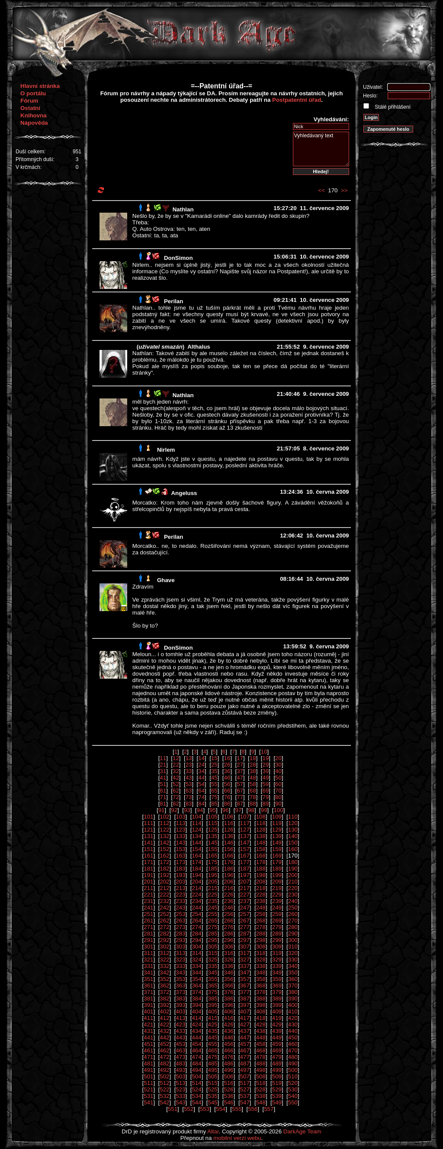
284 (196, 933)
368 (261, 985)
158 (261, 849)
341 (148, 972)
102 (164, 816)
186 (229, 868)
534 (196, 1096)
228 (261, 894)
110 (293, 816)
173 (180, 862)
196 (229, 875)
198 (261, 875)
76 (227, 797)
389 (277, 998)
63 (189, 790)
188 (261, 868)
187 (245, 868)
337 (245, 966)
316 (229, 953)
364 (196, 985)
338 (261, 966)
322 (164, 959)
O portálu (33, 93)
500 (293, 1070)
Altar (213, 1131)
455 (212, 1044)
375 (212, 992)
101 (148, 816)
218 (261, 888)
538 (261, 1096)
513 (180, 1083)
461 (148, 1050)
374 (196, 992)
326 (229, 959)
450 (293, 1037)
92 (174, 810)
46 (227, 777)
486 (229, 1063)
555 (236, 1109)
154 (196, 849)
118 (261, 823)
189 (277, 868)
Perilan (173, 301)
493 (180, 1070)
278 (261, 927)
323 (180, 959)
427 (245, 1024)
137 (245, 836)
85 (214, 803)
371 (148, 992)
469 (277, 1050)
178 (261, 862)
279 (277, 927)
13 (189, 758)
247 (245, 907)
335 (212, 966)
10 (264, 751)
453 (180, 1044)
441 (148, 1037)
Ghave (166, 580)
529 (277, 1089)
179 (277, 862)
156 (229, 849)
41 (163, 777)
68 (253, 790)
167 (245, 855)
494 (196, 1070)
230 (293, 894)
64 (201, 790)
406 (229, 1011)
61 (163, 790)
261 (148, 920)
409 (277, 1011)
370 (293, 985)
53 (189, 784)
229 (277, 894)
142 (164, 842)
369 (277, 985)
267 (245, 920)
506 (229, 1076)
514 (196, 1083)
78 (253, 797)
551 (172, 1109)
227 (245, 894)
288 (261, 933)
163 (180, 855)
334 (196, 966)
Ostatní (30, 108)
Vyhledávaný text (321, 149)
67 (240, 790)
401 (148, 1011)
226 (229, 894)
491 (148, 1070)
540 (293, 1096)
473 (180, 1057)
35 (214, 771)
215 (212, 888)
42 (176, 777)
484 (196, 1063)
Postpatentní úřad (296, 100)
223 (180, 894)
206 (229, 881)
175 (212, 862)
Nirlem (166, 450)
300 (293, 940)
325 (212, 959)
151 (148, 849)
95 (212, 810)
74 (201, 797)
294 (196, 940)
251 (148, 914)
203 (180, 881)
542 (164, 1102)
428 (261, 1024)
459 (277, 1044)
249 (277, 907)
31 (163, 771)
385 (212, 998)
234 (196, 901)
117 (245, 823)
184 (196, 868)
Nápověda (34, 123)
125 (212, 829)
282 (164, 933)
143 (180, 842)
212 (164, 888)
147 (245, 842)
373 (180, 992)
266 (229, 920)
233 (180, 901)
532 (164, 1096)
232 (164, 901)
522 (164, 1089)
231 (148, 901)
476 (229, 1057)
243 (180, 907)
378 (261, 992)
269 (277, 920)
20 (278, 758)
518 (261, 1083)
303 (180, 946)
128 (261, 829)
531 (148, 1096)
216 (229, 888)
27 (240, 764)
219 (277, 888)
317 (245, 953)
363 (180, 985)
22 (176, 764)
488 (261, 1063)
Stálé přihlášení (392, 107)
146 (229, 842)
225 (212, 894)
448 (261, 1037)
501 (148, 1076)
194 (196, 875)
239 (277, 901)
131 (148, 836)
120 (293, 823)
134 (196, 836)
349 (277, 972)
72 (176, 797)
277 (245, 927)
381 (148, 998)
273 (180, 927)
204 (196, 881)
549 (277, 1102)
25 (214, 764)
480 (293, 1057)
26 (227, 764)
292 (164, 940)
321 (148, 959)
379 (277, 992)
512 (164, 1083)
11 (163, 758)
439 (277, 1031)
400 (293, 1005)
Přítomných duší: (35, 159)
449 (277, 1037)
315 (212, 953)
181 (148, 868)
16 (227, 758)
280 (293, 927)
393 (180, 1005)
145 (212, 842)
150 (293, 842)
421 (148, 1024)
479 (277, 1057)
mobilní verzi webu (237, 1138)
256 (229, 914)
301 (148, 946)
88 (253, 803)
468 (261, 1050)
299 (277, 940)
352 (164, 979)
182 (164, 868)
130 (293, 829)
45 (214, 777)
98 (251, 810)
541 (148, 1102)
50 (278, 777)
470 (293, 1050)
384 (196, 998)
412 (164, 1018)
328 (261, 959)
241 (148, 907)
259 (277, 914)
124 (196, 829)
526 (229, 1089)
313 (180, 953)
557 (268, 1109)
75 (214, 797)
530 (293, 1089)
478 (261, 1057)
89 (265, 803)
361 (148, 985)
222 (164, 894)
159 (277, 849)
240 (293, 901)
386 (229, 998)
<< (321, 190)
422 (164, 1024)
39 (265, 771)
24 (201, 764)
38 (253, 771)
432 (164, 1031)
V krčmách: (29, 167)
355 (212, 979)
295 (212, 940)
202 (164, 881)
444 (196, 1037)
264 (196, 920)
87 (240, 803)
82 (176, 803)
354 (196, 979)
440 (293, 1031)
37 (240, 771)
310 (293, 946)
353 (180, 979)
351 (148, 979)
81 (163, 803)
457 (245, 1044)
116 (229, 823)
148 (261, 842)
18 (253, 758)
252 (164, 914)
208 (261, 881)
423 (180, 1024)
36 (227, 771)
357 (245, 979)
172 (164, 862)
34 (201, 771)
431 (148, 1031)
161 (148, 855)
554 (220, 1109)
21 (163, 764)
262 (164, 920)
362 (164, 985)
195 (212, 875)
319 (277, 953)
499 (277, 1070)
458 (261, 1044)
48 (253, 777)
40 (278, 771)
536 (229, 1096)
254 (196, 914)
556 (252, 1109)
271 (148, 927)
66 (227, 790)
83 (189, 803)
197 (245, 875)
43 (189, 777)
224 (196, 894)
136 (229, 836)
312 (164, 953)
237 (245, 901)
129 (277, 829)
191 (148, 875)
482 (164, 1063)
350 (293, 972)
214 (196, 888)
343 (180, 972)
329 (277, 959)
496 (229, 1070)
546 (229, 1102)
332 (164, 966)
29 (265, 764)
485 (212, 1063)
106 (229, 816)
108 (261, 816)
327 (245, 959)
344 (196, 972)
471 (148, 1057)
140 (293, 836)
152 (164, 849)
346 (229, 972)
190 (293, 868)
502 (164, 1076)
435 (212, 1031)
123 (180, 829)
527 (245, 1089)
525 (212, 1089)
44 (201, 777)
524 (196, 1089)
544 (196, 1102)
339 (277, 966)
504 (196, 1076)
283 (180, 933)
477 (245, 1057)
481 (148, 1063)
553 (204, 1109)
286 (229, 933)
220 (293, 888)
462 (164, 1050)
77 (240, 797)
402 (164, 1011)
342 (164, 972)
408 (261, 1011)
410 (293, 1011)
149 (277, 842)
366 (229, 985)
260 (293, 914)
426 (229, 1024)
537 (245, 1096)
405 (212, 1011)
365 (212, 985)
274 (196, 927)
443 (180, 1037)
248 (261, 907)
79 (265, 797)
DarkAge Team (302, 1131)
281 (148, 933)
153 (180, 849)
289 (277, 933)
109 (277, 816)
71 (163, 797)
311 (148, 953)
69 (265, 790)
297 (245, 940)
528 (261, 1089)
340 (293, 966)
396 (229, 1005)
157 (245, 849)
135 (212, 836)
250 (293, 907)
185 (212, 868)
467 (245, 1050)
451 (148, 1044)
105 (212, 816)
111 (148, 823)
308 (261, 946)
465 (212, 1050)
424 (196, 1024)
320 (293, 953)
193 (180, 875)
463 (180, 1050)
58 (253, 784)
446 (229, 1037)
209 (277, 881)
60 (278, 784)
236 (229, 901)
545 (212, 1102)
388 (261, 998)
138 (261, 836)
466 (229, 1050)
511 (148, 1083)
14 (201, 758)
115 (212, 823)
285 (212, 933)
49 (265, 777)
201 (148, 881)
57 (240, 784)
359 (277, 979)
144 (196, 842)
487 (245, 1063)
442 (164, 1037)
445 (212, 1037)
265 (212, 920)
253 (180, 914)
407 (245, 1011)
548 (261, 1102)
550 (293, 1102)
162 (164, 855)
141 (148, 842)
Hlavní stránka (40, 86)
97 (238, 810)
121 (148, 829)
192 (164, 875)
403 (180, 1011)
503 (180, 1076)
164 (196, 855)
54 (201, 784)
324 (196, 959)
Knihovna (33, 115)
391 (148, 1005)
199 (277, 875)
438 (261, 1031)
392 (164, 1005)
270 (293, 920)
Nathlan (183, 209)
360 (293, 979)
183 (180, 868)
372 (164, 992)
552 (188, 1109)
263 (180, 920)
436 (229, 1031)
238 (261, 901)
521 (148, 1089)
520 (293, 1083)
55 (214, 784)
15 (214, 758)
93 (187, 810)
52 (176, 784)
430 (293, 1024)
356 (229, 979)
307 (245, 946)
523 (180, 1089)
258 (261, 914)
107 (245, 816)
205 (212, 881)
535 (212, 1096)
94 (200, 810)
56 (227, 784)
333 (180, 966)
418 (261, 1018)
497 (245, 1070)
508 (261, 1076)
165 (212, 855)
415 (212, 1018)
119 (277, 823)
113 (180, 823)
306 (229, 946)
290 (293, 933)
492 (164, 1070)
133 (180, 836)
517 (245, 1083)
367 (245, 985)
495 (212, 1070)
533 (180, 1096)
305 (212, 946)
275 (212, 927)
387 (245, 998)
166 (229, 855)
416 (229, 1018)
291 (148, 940)
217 (245, 888)
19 (265, 758)
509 (277, 1076)
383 (180, 998)
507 (245, 1076)
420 (293, 1018)
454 (196, 1044)
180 (293, 862)
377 (245, 992)
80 (278, 797)
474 (196, 1057)
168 (261, 855)
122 (164, 829)
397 (245, 1005)
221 (148, 894)
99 (264, 810)
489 (277, 1063)
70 (278, 790)
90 (278, 803)
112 (164, 823)
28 (253, 764)
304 (196, 946)
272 (164, 927)
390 (293, 998)
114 (196, 823)
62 (176, 790)
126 (229, 829)
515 (212, 1083)
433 (180, 1031)
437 (245, 1031)
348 (261, 972)
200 (293, 875)
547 (245, 1102)
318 (261, 953)
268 (261, 920)
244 (196, 907)
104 (196, 816)
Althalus (198, 346)
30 (278, 764)
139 (277, 836)
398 (261, 1005)
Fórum (29, 100)
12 (176, 758)
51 (163, 784)
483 (180, 1063)
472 (164, 1057)
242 (164, 907)
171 (148, 862)
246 (229, 907)
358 (261, 979)
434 (196, 1031)
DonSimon (178, 258)
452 (164, 1044)
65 (214, 790)
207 (245, 881)
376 (229, 992)
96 (225, 810)
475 (212, 1057)
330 (293, 959)
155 (212, 849)
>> (344, 190)
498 (261, 1070)
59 (265, 784)
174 (196, 862)
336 (229, 966)
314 (196, 953)
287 (245, 933)
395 (212, 1005)
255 (212, 914)
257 (245, 914)
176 (229, 862)
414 (196, 1018)
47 (240, 777)
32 (176, 771)
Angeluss (184, 493)
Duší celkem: (30, 152)
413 (180, 1018)
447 (245, 1037)
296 (229, 940)
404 (196, 1011)
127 (245, 829)
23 (189, 764)
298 (261, 940)
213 (180, 888)
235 (212, 901)
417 (245, 1018)
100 (278, 810)
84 (201, 803)
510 (293, 1076)
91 (161, 810)
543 (180, 1102)
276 (229, 927)
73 (189, 797)
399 (277, 1005)
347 (245, 972)
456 (229, 1044)
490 (293, 1063)
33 (189, 771)
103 (180, 816)
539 (277, 1096)
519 (277, 1083)
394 (196, 1005)
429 (277, 1024)
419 (277, 1018)
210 (293, 881)
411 (148, 1018)
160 (293, 849)
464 (196, 1050)
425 (212, 1024)
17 (240, 758)
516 (229, 1083)
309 (277, 946)
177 (245, 862)
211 (148, 888)
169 (277, 855)
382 (164, 998)
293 (180, 940)
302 (164, 946)
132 (164, 836)
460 (293, 1044)
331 (148, 966)
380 (293, 992)
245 (212, 907)
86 (227, 803)
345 (212, 972)
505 (212, 1076)
